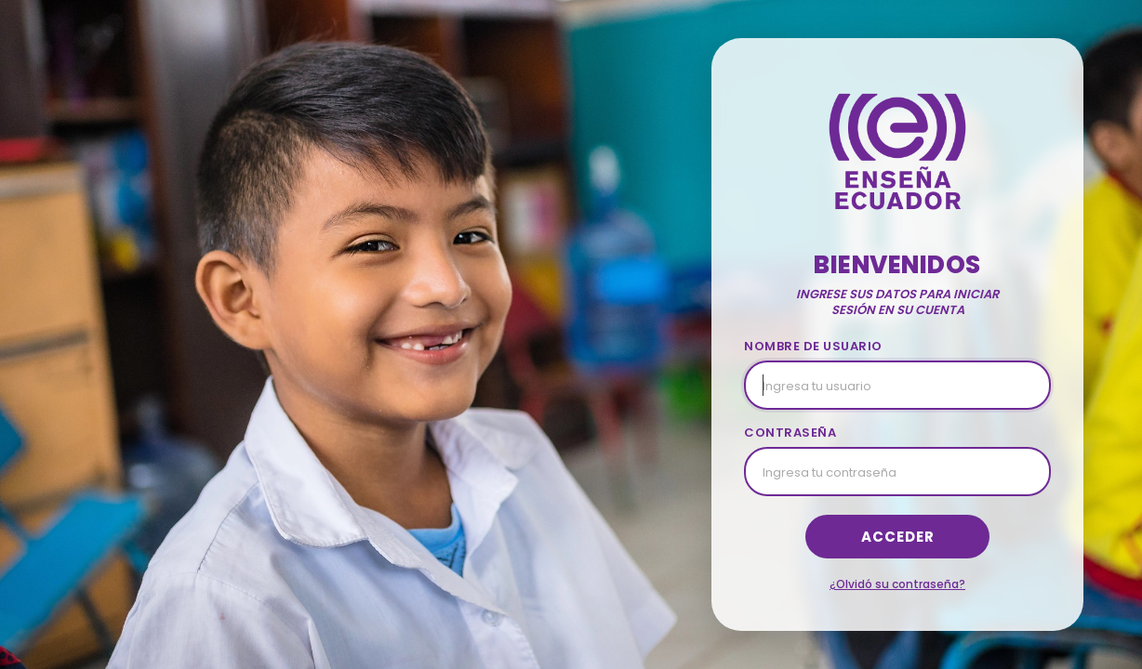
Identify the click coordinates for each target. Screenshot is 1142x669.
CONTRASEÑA (790, 432)
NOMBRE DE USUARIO (813, 346)
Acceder (898, 536)
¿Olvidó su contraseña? (897, 584)
